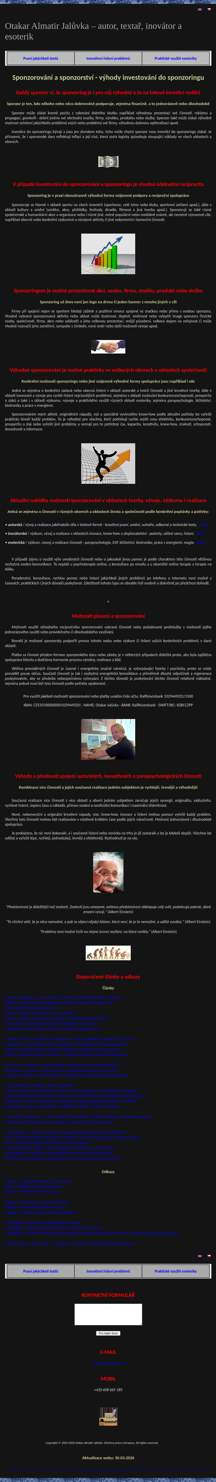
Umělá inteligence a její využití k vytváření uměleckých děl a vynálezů (63, 997)
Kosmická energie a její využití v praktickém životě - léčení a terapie (62, 1106)
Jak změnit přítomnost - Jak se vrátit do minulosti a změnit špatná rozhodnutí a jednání (78, 1116)
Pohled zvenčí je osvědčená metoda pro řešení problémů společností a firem (69, 1038)
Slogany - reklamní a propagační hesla (37, 1201)
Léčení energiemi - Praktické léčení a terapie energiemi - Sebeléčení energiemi (71, 1090)
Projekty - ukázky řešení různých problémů (41, 1212)
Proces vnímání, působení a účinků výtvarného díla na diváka (56, 1018)
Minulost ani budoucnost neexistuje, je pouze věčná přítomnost (59, 1121)
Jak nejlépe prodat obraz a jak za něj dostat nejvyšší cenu (53, 1028)
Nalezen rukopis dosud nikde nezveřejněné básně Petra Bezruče (59, 1002)
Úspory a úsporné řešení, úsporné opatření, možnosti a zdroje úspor (62, 1049)
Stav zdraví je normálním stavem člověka (39, 1085)
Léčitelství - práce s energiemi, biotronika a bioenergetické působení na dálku (70, 1101)
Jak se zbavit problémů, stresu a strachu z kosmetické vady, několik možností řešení (75, 1095)
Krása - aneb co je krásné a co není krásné (40, 1013)
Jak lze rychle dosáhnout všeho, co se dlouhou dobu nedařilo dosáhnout (66, 1054)
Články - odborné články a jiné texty (35, 1207)
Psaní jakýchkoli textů (40, 58)
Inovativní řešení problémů (108, 58)
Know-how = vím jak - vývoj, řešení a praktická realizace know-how (61, 1070)
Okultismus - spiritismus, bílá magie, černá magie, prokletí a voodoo (62, 1158)
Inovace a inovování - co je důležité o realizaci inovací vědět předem (62, 1064)
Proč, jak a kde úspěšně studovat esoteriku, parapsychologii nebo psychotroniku (72, 1137)
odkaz (203, 524)
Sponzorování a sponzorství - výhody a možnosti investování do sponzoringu (69, 1243)
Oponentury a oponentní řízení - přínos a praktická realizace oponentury (66, 1044)
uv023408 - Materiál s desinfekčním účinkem (43, 1222)
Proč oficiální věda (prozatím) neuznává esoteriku (46, 1142)
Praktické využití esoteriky (176, 58)
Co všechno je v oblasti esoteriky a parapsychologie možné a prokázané (65, 1132)
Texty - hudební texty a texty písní (33, 1186)
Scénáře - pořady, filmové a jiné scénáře (38, 1181)
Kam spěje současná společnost (31, 1007)
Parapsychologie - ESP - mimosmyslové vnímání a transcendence (59, 1147)
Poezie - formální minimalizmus (31, 1191)
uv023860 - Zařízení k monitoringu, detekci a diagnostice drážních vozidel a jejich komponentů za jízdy (91, 1233)
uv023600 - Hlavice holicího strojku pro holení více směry (53, 1227)
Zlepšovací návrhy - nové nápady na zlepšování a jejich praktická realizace (67, 1075)
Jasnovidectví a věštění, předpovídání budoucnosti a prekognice (59, 1153)
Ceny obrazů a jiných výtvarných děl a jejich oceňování (51, 1023)
